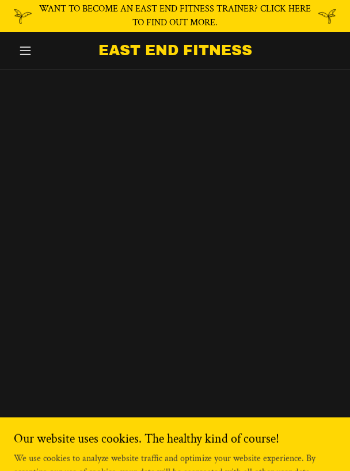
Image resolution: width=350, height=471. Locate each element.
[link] (175, 50)
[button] (38, 50)
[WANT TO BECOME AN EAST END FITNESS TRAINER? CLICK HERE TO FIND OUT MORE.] (175, 16)
